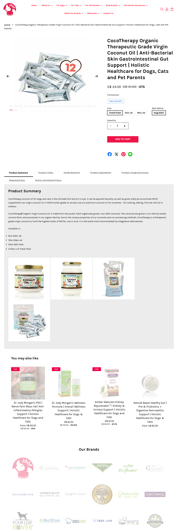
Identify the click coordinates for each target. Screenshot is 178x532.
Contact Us (108, 13)
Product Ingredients (100, 172)
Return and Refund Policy (48, 180)
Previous (7, 76)
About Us (47, 5)
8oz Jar (129, 112)
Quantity (111, 120)
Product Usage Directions (135, 172)
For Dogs (61, 5)
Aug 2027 (159, 112)
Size (109, 108)
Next (96, 76)
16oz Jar (141, 112)
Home (34, 5)
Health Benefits (72, 172)
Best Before (157, 108)
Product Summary (18, 172)
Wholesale (93, 13)
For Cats (76, 5)
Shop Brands (113, 5)
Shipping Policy (17, 180)
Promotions (113, 95)
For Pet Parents (93, 5)
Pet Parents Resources (135, 5)
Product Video (45, 172)
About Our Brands (73, 13)
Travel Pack (115, 112)
